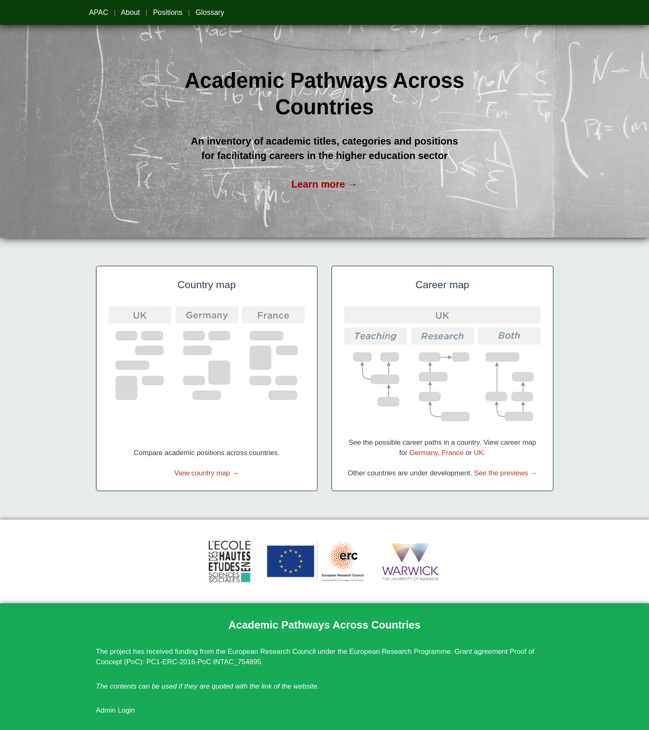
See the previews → (505, 473)
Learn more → (324, 184)
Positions (168, 12)
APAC (98, 12)
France (453, 453)
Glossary (209, 12)
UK (479, 453)
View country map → (206, 473)
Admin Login (115, 710)
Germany (423, 453)
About (130, 12)
